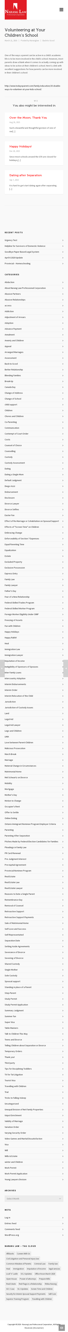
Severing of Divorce (14, 958)
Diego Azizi (10, 486)
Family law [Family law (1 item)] (53, 1264)
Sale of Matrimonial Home (17, 923)
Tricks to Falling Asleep (15, 1098)
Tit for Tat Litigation (14, 1074)
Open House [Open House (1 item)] (11, 1279)
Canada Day (10, 387)
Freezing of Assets (13, 620)
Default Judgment (13, 480)
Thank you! (10, 1057)
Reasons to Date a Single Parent (20, 894)
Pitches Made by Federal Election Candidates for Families (31, 841)
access (8, 305)
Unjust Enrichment (13, 1115)
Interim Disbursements (15, 684)
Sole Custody (11, 975)
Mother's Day (11, 795)
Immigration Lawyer (14, 655)
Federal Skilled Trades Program (19, 603)
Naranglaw (34, 41)
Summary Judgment (14, 1010)
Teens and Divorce (13, 1039)
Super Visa (10, 1022)
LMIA (7, 737)
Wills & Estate (11, 1156)
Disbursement (11, 492)
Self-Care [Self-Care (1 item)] (52, 1294)
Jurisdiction (10, 702)
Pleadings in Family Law (15, 847)
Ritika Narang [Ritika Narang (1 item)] (51, 1284)
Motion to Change (13, 801)
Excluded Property (13, 562)
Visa (6, 1144)
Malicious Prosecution (15, 748)
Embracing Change (13, 533)
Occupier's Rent (12, 806)
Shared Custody (12, 964)
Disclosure (10, 498)
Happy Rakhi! (11, 637)
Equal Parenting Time (14, 544)
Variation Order (12, 1127)
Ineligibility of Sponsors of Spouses (21, 667)
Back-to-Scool (48, 41)
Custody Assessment (15, 463)
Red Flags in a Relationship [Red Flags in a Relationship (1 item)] (30, 1284)
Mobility (8, 783)
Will (6, 1150)
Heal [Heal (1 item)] (8, 1269)
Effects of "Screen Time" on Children (22, 527)
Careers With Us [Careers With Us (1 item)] (23, 1254)
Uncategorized (12, 1104)
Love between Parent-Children (19, 742)
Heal (7, 643)
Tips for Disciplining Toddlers (18, 1069)
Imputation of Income (15, 661)
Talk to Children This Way (16, 1034)
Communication (12, 428)
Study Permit (11, 999)
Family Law (10, 579)
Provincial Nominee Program (18, 871)
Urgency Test (11, 240)
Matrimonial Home (13, 771)
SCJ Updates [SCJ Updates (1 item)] (22, 1289)
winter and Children (14, 1162)
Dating (8, 469)
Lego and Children (13, 731)
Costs (7, 439)
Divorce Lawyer (12, 503)
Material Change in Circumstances (20, 766)
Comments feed (12, 1229)
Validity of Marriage (14, 1121)
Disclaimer (38, 1328)
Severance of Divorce (15, 952)
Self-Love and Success (15, 929)
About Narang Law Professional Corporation (25, 288)
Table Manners (11, 1028)
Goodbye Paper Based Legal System (22, 252)
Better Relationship (14, 369)
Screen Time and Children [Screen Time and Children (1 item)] (42, 1289)
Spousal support (12, 981)
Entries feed (10, 1223)
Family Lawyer (11, 585)
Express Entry (11, 573)
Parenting (9, 830)
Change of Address (14, 393)
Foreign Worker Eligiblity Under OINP (22, 614)
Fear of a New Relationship (17, 597)
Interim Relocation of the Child (19, 696)
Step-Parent (10, 993)
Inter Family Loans (13, 672)
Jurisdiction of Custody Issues (19, 707)
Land (7, 713)
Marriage (9, 760)
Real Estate (10, 876)
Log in (7, 1217)
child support (11, 404)
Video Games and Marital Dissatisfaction (23, 1139)
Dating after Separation (25, 175)
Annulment (10, 335)
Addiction (9, 311)
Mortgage (9, 789)
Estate (8, 556)
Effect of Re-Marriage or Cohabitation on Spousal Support (32, 521)
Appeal (8, 346)
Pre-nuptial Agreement (15, 865)
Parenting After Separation (17, 836)
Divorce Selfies (12, 509)
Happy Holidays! (20, 146)
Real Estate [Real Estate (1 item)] (11, 1284)
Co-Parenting (11, 422)
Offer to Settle (12, 812)
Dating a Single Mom (14, 474)
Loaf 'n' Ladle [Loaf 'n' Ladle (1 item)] (12, 1274)
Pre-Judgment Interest (15, 859)
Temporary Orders (13, 1051)
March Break (10, 754)
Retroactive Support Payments (19, 917)
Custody (9, 457)
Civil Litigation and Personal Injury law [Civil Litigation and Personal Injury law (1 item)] (22, 1259)
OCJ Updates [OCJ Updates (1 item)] (26, 1274)
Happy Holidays (12, 632)
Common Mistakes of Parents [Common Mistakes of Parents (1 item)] (18, 1264)
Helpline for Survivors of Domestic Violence (25, 246)
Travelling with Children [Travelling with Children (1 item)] (42, 1299)
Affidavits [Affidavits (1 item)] (10, 1254)
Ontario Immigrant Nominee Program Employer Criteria (30, 824)
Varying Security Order (15, 1133)
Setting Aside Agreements (17, 946)
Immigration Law (12, 649)
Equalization (10, 550)
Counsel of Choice (13, 445)
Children (8, 410)
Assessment (10, 358)
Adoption (9, 323)
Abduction (9, 282)
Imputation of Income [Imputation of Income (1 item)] (36, 1269)
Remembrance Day (13, 900)
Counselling (10, 451)
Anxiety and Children (14, 340)
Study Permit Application (16, 1005)
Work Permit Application (16, 1173)
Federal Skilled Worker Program (20, 608)
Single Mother (11, 970)
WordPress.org (12, 1235)
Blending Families (13, 375)
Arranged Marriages (14, 352)
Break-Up (9, 381)
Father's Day (10, 591)
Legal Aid (9, 719)
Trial (6, 1092)
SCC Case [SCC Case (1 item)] (10, 1289)
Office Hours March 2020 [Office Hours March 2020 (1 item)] (45, 1274)
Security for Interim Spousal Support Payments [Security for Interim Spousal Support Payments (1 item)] (25, 1294)
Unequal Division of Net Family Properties (24, 1109)
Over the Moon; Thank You (28, 117)
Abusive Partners (13, 294)
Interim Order (11, 690)
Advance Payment (13, 329)
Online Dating (11, 818)
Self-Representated (14, 935)
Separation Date (12, 940)
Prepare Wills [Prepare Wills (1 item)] (44, 1279)
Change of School (13, 399)
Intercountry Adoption (15, 678)
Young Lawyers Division (15, 1179)
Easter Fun (9, 515)
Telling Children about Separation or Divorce (25, 1045)
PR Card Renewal (13, 853)
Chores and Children (14, 416)
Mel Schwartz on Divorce (16, 777)
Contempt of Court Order (16, 434)
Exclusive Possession (15, 568)
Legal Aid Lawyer (12, 725)
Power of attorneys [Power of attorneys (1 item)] (28, 1279)
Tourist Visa (10, 1080)
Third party (10, 1063)
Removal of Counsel (14, 905)
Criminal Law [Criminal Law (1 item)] (39, 1264)
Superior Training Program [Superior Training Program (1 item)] (17, 1299)
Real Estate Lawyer (14, 888)
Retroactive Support (14, 911)
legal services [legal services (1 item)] (54, 1269)
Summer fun (10, 1016)
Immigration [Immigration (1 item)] (18, 1269)
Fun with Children (12, 626)
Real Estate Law (12, 882)
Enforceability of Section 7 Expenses (22, 538)
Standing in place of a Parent (18, 987)
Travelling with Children (15, 1086)
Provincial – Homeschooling (17, 263)
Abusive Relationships (15, 300)
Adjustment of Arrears (15, 317)
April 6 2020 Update (14, 258)
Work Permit (10, 1168)
